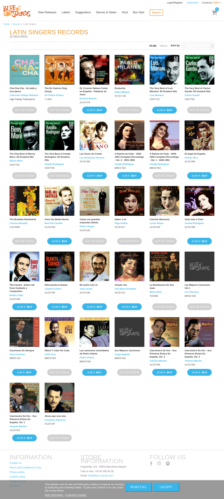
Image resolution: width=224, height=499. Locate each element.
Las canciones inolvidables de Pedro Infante (94, 352)
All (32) (152, 46)
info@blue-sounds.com (100, 475)
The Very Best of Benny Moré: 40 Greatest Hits (22, 155)
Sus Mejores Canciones (127, 350)
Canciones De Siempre (22, 350)
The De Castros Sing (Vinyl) (56, 90)
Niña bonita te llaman (56, 285)
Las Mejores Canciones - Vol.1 (198, 286)
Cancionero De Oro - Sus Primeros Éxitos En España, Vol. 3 (198, 353)
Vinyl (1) (163, 46)
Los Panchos (192, 292)
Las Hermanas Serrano (92, 157)
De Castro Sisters (54, 95)
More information (54, 495)
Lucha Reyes (157, 223)
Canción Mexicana (159, 219)
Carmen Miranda (18, 223)
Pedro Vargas (87, 226)
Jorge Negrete (122, 354)
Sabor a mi (120, 219)
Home (7, 24)
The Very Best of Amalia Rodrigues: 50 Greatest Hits (58, 156)
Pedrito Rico (191, 157)
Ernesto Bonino (88, 98)
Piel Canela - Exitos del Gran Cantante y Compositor (22, 288)
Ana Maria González (125, 288)
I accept (166, 487)
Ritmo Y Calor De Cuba (57, 350)
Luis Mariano (157, 95)
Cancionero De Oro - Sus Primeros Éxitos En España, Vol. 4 (163, 353)
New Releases (50, 12)
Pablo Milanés (122, 92)
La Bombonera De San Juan (162, 286)
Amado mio (121, 285)
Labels (68, 12)
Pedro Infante (87, 357)
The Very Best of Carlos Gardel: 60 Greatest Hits (198, 90)
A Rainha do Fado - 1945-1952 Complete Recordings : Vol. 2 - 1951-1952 (129, 156)
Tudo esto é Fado (194, 219)
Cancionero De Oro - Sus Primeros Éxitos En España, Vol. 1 (23, 419)
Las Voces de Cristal (91, 153)
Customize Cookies (75, 495)
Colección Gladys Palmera (24, 95)
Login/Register (175, 2)
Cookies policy (17, 476)
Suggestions (85, 12)
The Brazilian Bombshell (23, 219)
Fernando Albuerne (55, 420)
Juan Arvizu (86, 288)
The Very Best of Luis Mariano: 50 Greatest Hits (163, 90)
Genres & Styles (109, 12)
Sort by (175, 45)
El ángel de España (195, 153)
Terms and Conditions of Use (25, 467)
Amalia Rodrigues (54, 164)
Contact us (15, 463)
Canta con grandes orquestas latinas (90, 221)
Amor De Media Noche (57, 219)
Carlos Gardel (192, 95)
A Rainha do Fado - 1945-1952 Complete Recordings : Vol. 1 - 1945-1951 (164, 156)
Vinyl (127, 12)
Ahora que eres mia (55, 416)
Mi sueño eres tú (89, 285)
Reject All (138, 487)
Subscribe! (192, 2)
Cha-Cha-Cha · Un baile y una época (23, 90)
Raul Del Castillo (54, 223)
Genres (16, 24)
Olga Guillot (121, 223)
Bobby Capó (16, 295)
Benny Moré (16, 160)
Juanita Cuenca (53, 288)
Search (158, 12)
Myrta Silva (156, 292)
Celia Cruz (50, 354)
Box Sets (140, 12)
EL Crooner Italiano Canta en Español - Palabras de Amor (93, 91)
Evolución (120, 88)
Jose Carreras (17, 354)
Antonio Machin (158, 360)
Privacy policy (17, 472)
